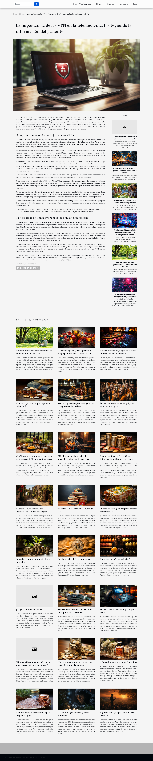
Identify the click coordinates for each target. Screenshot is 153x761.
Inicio (15, 14)
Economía (110, 4)
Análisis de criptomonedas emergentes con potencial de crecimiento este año (125, 296)
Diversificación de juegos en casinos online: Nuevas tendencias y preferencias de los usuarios (118, 353)
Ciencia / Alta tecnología (82, 4)
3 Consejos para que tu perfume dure (118, 662)
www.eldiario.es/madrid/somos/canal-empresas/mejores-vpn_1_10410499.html (45, 260)
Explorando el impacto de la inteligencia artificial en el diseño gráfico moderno (124, 232)
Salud (135, 4)
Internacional (123, 4)
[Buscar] (24, 4)
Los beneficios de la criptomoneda (75, 559)
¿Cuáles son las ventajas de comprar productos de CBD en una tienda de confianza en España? (34, 459)
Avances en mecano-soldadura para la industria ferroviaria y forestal (125, 170)
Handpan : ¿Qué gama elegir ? (115, 559)
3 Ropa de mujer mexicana (29, 609)
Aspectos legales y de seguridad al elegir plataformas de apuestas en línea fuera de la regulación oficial (75, 353)
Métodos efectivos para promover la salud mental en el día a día (125, 264)
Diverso (99, 4)
